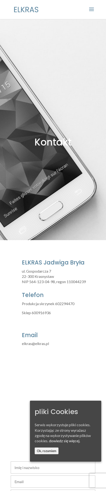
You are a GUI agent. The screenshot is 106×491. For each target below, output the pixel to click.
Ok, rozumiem (46, 451)
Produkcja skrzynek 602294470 (48, 303)
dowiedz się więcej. (64, 440)
